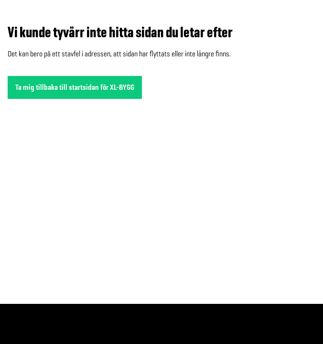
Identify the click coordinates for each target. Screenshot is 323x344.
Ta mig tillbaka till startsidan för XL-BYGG (74, 87)
